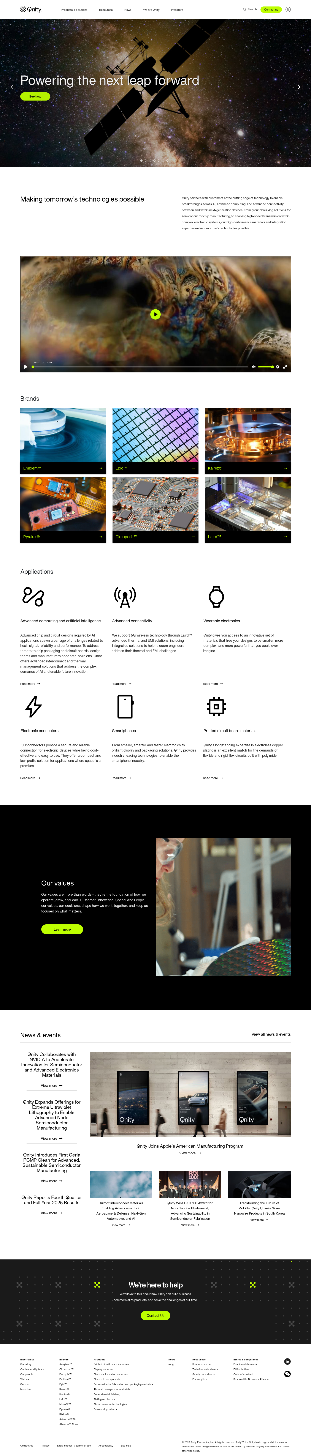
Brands (63, 1359)
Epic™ (63, 1384)
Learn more (62, 929)
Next (298, 86)
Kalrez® (64, 1389)
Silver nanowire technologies (110, 1404)
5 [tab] (160, 161)
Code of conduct (243, 1374)
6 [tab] (164, 161)
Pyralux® (64, 1409)
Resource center (202, 1364)
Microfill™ (65, 1404)
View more (51, 1085)
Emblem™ (65, 1379)
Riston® (64, 1414)
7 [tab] (168, 161)
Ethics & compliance (246, 1359)
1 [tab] (142, 161)
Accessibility (105, 1445)
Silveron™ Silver (68, 1424)
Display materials (104, 1369)
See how (35, 96)
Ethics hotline (241, 1369)
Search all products (105, 1409)
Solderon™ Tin (67, 1419)
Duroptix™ (65, 1374)
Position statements (245, 1364)
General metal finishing (107, 1394)
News (128, 9)
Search (252, 9)
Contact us (271, 9)
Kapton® (64, 1394)
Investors (177, 9)
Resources (106, 9)
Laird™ (63, 1399)
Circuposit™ (66, 1369)
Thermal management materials (112, 1389)
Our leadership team (32, 1369)
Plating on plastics (104, 1399)
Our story (26, 1364)
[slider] (140, 367)
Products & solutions (74, 9)
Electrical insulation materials (111, 1374)
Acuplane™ (66, 1364)
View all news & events (271, 1034)
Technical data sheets (205, 1369)
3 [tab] (151, 161)
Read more (30, 683)
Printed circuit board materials (111, 1364)
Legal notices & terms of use (74, 1445)
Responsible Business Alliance (251, 1379)
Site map (126, 1445)
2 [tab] (147, 161)
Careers (25, 1384)
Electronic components (107, 1379)
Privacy (45, 1445)
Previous (13, 86)
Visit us (24, 1379)
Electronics (27, 1359)
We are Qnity (151, 9)
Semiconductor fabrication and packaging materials (123, 1384)
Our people (26, 1374)
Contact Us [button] (155, 1315)
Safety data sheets (203, 1374)
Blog (171, 1364)
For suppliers (200, 1379)
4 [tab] (155, 161)
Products (99, 1359)
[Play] (25, 366)
